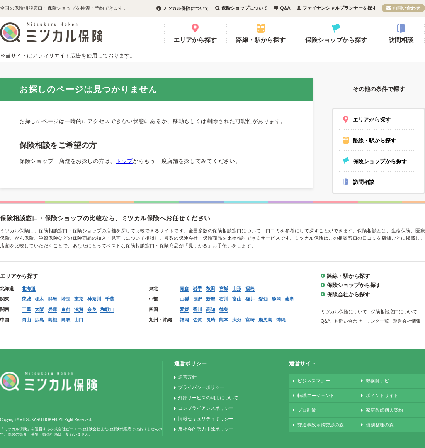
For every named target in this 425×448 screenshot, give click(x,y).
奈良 (92, 309)
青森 (184, 288)
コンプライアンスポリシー (206, 408)
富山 (236, 299)
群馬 (52, 299)
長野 (197, 299)
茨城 (26, 299)
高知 (210, 309)
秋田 (210, 288)
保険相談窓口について (394, 311)
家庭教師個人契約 (384, 410)
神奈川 (94, 299)
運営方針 (187, 377)
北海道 (29, 288)
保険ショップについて (244, 8)
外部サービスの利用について (208, 398)
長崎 (210, 320)
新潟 (210, 299)
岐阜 (289, 299)
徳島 (223, 309)
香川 (197, 309)
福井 (250, 299)
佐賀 (197, 320)
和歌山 (107, 309)
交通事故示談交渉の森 (321, 425)
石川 (223, 299)
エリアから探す (195, 40)
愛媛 (184, 309)
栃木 (39, 299)
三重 (26, 309)
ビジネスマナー (314, 381)
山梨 (184, 299)
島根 (52, 320)
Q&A (285, 8)
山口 (78, 320)
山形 (236, 288)
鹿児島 (265, 320)
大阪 (39, 309)
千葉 (109, 299)
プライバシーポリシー (201, 387)
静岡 (276, 299)
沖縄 (281, 320)
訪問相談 (401, 40)
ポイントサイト (382, 395)
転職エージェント (316, 395)
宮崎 (250, 320)
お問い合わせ (406, 8)
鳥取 (65, 320)
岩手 (197, 288)
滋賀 (78, 309)
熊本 (223, 320)
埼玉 (65, 299)
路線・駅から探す (261, 40)
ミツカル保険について (186, 8)
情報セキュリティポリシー (206, 418)
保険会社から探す (348, 294)
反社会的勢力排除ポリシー (206, 429)
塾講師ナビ (377, 381)
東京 (78, 299)
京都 (65, 309)
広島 (39, 320)
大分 (236, 320)
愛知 (263, 299)
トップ (124, 161)
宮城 (223, 288)
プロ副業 (307, 410)
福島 (250, 288)
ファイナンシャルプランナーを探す (340, 8)
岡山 (26, 320)
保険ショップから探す (336, 40)
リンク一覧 (377, 321)
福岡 (184, 320)
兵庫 (52, 309)
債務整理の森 (380, 425)
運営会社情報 (407, 321)
